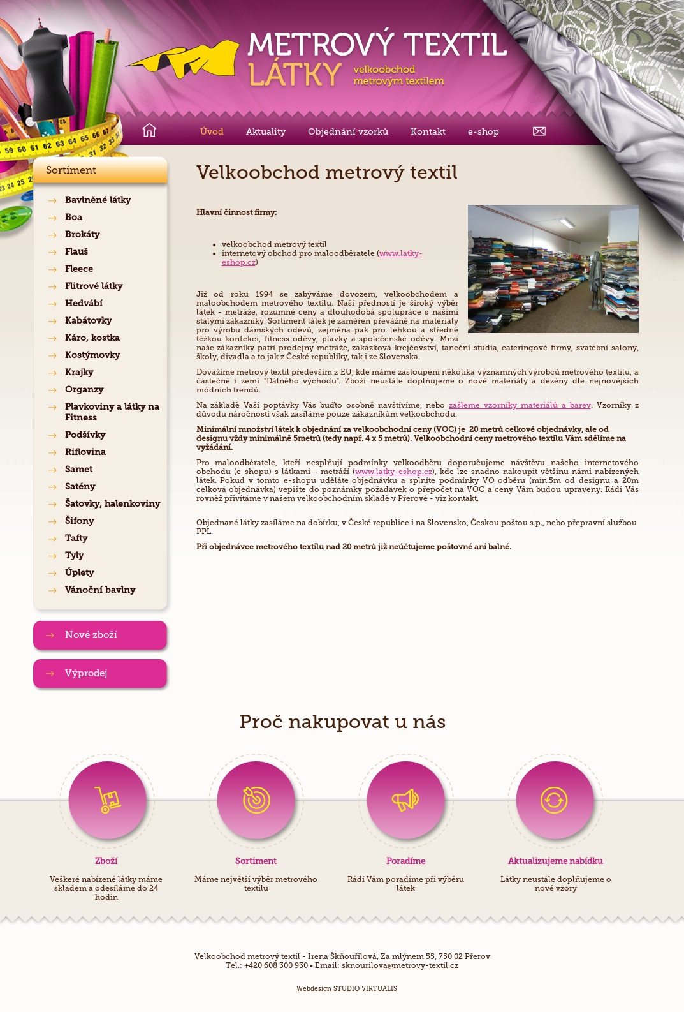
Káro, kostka (92, 337)
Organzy (84, 389)
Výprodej (86, 673)
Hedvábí (84, 303)
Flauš (76, 251)
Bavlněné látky (98, 200)
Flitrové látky (93, 286)
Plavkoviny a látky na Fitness (112, 412)
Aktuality (266, 131)
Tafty (76, 538)
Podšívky (85, 434)
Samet (78, 469)
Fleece (79, 269)
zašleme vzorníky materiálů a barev (520, 405)
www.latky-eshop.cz (393, 471)
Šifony (79, 521)
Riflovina (85, 452)
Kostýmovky (92, 355)
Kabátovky (88, 320)
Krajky (79, 372)
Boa (73, 217)
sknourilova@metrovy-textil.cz (400, 965)
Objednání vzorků (348, 131)
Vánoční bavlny (100, 589)
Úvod (212, 131)
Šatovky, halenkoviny (112, 503)
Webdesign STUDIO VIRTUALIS (346, 989)
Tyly (74, 555)
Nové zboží (91, 635)
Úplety (79, 572)
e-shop (483, 131)
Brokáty (82, 234)
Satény (80, 486)
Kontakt (428, 131)
